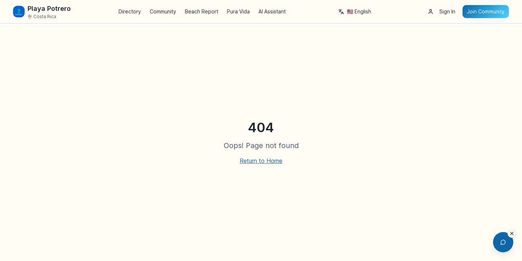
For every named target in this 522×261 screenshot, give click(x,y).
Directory (130, 11)
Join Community (486, 11)
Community (163, 11)
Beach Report (201, 11)
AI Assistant (272, 11)
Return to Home (261, 160)
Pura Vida (238, 11)
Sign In (441, 11)
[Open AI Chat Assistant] (503, 242)
